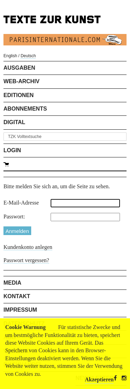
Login (12, 150)
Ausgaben (19, 68)
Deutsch (28, 55)
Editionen (18, 95)
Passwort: (14, 216)
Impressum (20, 310)
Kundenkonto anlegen (27, 247)
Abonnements (25, 109)
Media (12, 283)
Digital (14, 122)
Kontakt (16, 296)
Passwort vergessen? (26, 260)
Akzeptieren (99, 379)
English (10, 55)
